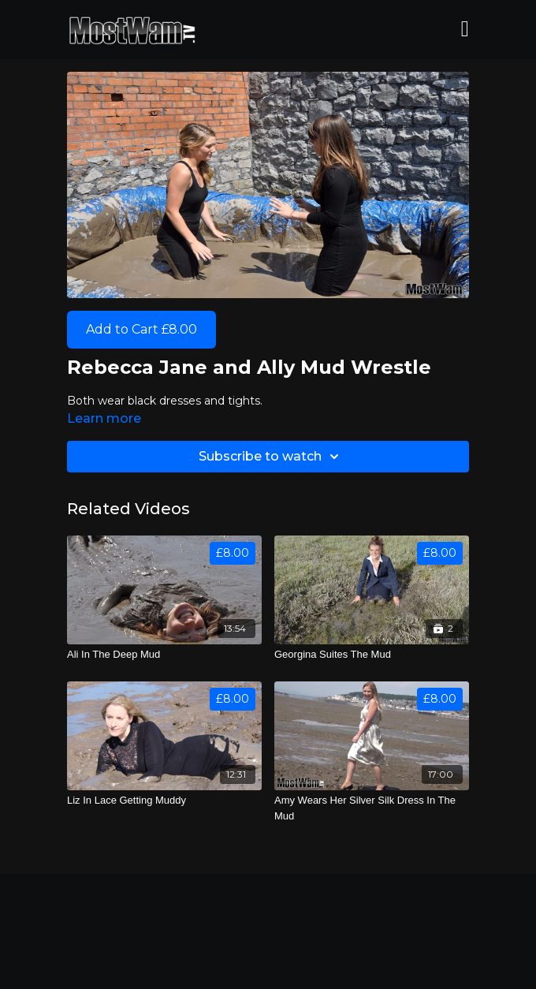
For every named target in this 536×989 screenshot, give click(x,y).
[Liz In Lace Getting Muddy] (164, 800)
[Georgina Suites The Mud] (371, 654)
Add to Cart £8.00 (141, 329)
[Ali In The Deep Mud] (164, 654)
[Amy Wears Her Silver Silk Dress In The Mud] (371, 808)
